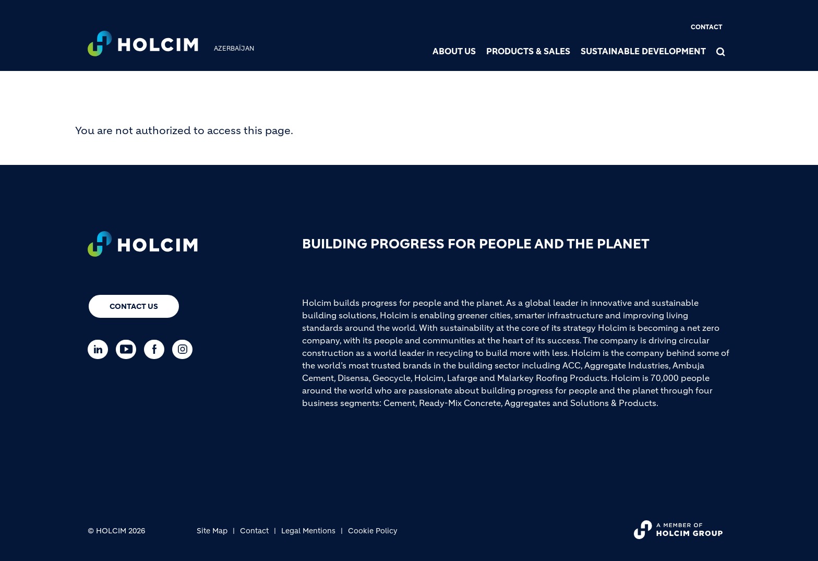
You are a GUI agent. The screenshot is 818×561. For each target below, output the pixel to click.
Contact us (134, 306)
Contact (707, 27)
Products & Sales (528, 51)
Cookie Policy (373, 530)
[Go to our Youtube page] (128, 349)
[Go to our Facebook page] (157, 349)
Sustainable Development (643, 51)
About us (454, 51)
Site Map (212, 530)
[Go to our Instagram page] (185, 349)
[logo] (143, 45)
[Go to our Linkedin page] (100, 349)
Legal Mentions (308, 530)
